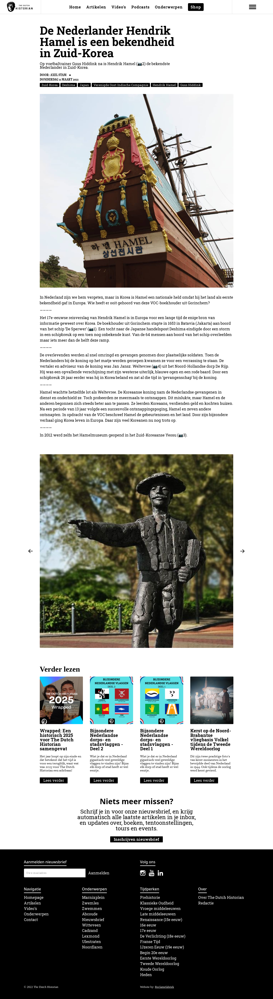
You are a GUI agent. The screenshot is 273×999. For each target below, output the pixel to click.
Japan (84, 85)
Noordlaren (92, 947)
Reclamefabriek (164, 987)
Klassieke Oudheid (157, 903)
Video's (118, 7)
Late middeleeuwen (158, 914)
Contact (31, 920)
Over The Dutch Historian (221, 897)
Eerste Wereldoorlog (158, 958)
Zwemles (90, 903)
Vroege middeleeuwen (160, 908)
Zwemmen (92, 908)
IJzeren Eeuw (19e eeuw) (162, 947)
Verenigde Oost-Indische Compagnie (120, 85)
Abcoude (90, 914)
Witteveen (91, 925)
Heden (146, 975)
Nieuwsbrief (93, 920)
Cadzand (90, 930)
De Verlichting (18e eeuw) (162, 936)
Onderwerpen (169, 7)
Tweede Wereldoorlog (159, 964)
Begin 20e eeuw (154, 953)
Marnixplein (93, 897)
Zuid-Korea (50, 85)
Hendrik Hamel (164, 85)
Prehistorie (150, 897)
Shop (196, 7)
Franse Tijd (150, 942)
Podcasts (140, 7)
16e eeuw (148, 925)
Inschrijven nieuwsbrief (136, 839)
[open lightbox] (136, 191)
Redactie (206, 903)
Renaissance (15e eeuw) (161, 920)
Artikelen (96, 7)
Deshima (68, 85)
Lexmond (90, 936)
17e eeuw (148, 930)
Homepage (33, 897)
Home (75, 7)
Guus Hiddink (190, 85)
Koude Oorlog (152, 969)
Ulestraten (91, 942)
